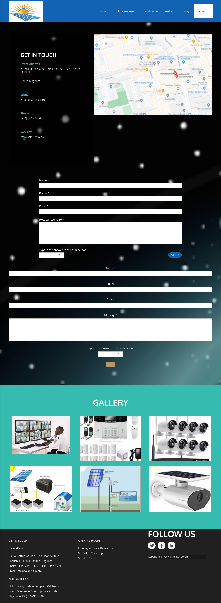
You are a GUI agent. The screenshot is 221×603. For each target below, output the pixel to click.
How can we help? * (51, 219)
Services (169, 11)
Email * (43, 206)
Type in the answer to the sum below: (62, 250)
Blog (186, 11)
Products (149, 11)
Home (103, 11)
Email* (110, 299)
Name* (110, 268)
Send (110, 364)
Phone (110, 283)
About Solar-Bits (125, 11)
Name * (44, 180)
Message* (110, 315)
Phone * (44, 193)
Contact (203, 11)
